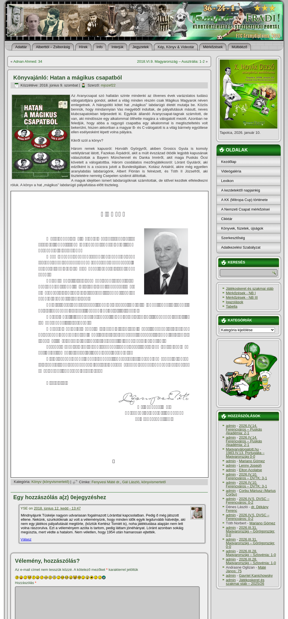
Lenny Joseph (250, 465)
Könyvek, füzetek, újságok (242, 228)
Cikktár (226, 219)
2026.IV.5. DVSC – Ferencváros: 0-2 (248, 500)
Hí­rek (83, 47)
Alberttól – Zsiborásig (53, 47)
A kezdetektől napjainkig (240, 190)
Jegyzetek (140, 47)
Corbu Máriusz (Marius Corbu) (251, 492)
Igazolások (234, 302)
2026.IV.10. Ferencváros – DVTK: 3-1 (246, 476)
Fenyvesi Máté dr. (106, 482)
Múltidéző (239, 47)
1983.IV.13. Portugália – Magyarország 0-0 (245, 455)
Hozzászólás (25, 583)
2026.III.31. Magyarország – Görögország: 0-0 (250, 531)
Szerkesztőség (233, 238)
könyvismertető (153, 482)
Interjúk (117, 47)
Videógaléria (231, 171)
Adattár (21, 47)
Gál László (130, 482)
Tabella (231, 306)
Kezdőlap (228, 162)
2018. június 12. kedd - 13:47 (57, 508)
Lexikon (227, 181)
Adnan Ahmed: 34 (27, 61)
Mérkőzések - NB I (241, 293)
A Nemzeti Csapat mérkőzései (245, 209)
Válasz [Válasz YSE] (26, 539)
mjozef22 (108, 85)
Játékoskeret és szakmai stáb (250, 288)
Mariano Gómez (252, 461)
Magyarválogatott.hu (242, 449)
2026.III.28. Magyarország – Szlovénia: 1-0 (251, 553)
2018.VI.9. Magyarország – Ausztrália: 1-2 (171, 61)
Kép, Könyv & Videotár (176, 47)
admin (231, 426)
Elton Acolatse (250, 470)
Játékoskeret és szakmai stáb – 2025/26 (245, 582)
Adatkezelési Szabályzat (241, 247)
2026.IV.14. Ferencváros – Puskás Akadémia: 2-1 (244, 429)
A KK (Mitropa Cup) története (244, 200)
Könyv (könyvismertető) (50, 482)
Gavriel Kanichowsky (256, 575)
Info (100, 47)
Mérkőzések (213, 47)
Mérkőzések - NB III (242, 297)
